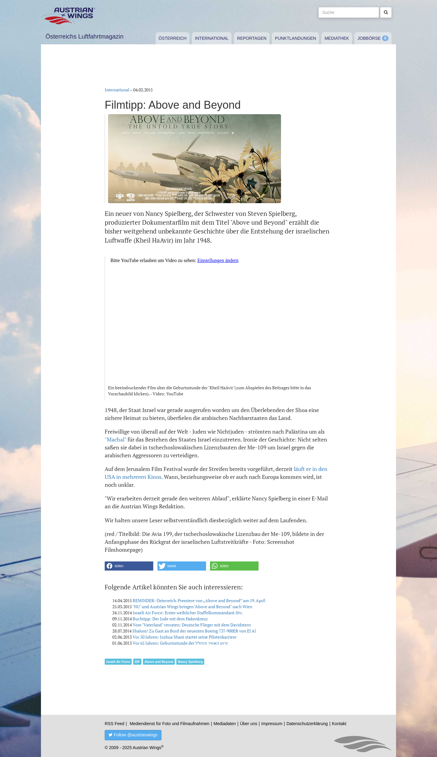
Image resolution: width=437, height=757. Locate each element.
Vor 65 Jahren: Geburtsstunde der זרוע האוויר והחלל (180, 643)
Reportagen (251, 38)
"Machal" (115, 439)
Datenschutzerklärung (307, 723)
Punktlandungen (295, 38)
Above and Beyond (158, 661)
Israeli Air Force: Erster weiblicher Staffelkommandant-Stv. (188, 612)
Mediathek (336, 38)
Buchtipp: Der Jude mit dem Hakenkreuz (170, 619)
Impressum (271, 723)
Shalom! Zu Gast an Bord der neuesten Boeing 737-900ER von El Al (194, 631)
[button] (129, 566)
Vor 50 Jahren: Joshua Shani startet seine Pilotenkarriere (184, 637)
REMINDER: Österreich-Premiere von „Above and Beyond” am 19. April (199, 600)
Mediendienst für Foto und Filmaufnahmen (169, 723)
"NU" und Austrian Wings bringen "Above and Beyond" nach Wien (192, 606)
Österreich (173, 38)
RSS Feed (114, 723)
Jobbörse (369, 38)
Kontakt (339, 723)
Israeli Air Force (118, 661)
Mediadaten (225, 723)
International (212, 38)
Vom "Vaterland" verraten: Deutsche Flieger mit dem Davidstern (192, 625)
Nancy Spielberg (190, 661)
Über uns (248, 723)
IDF (137, 661)
